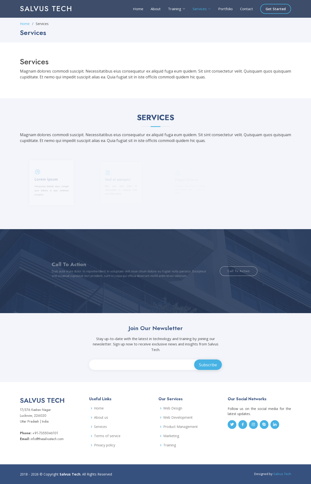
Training (169, 445)
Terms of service (107, 436)
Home (138, 8)
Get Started (276, 9)
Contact (246, 8)
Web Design (172, 408)
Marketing (171, 436)
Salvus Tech (46, 8)
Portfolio (225, 8)
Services (100, 426)
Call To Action (225, 271)
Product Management (180, 426)
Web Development (178, 417)
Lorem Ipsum (47, 181)
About (156, 8)
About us (101, 417)
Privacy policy (104, 445)
